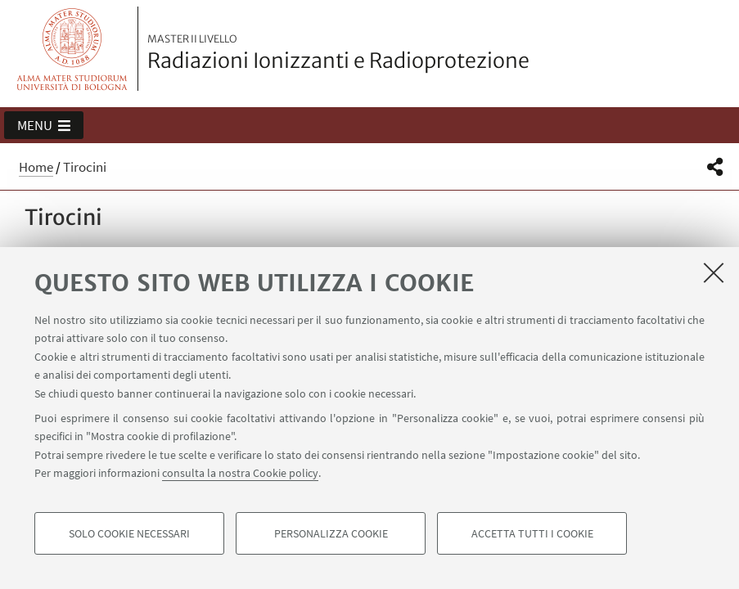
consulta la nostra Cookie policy (240, 472)
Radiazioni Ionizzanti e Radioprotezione (338, 53)
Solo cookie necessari (129, 533)
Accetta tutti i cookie (532, 533)
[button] (43, 125)
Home (36, 167)
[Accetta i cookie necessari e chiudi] (714, 272)
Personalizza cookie (331, 533)
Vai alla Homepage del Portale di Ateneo (72, 49)
